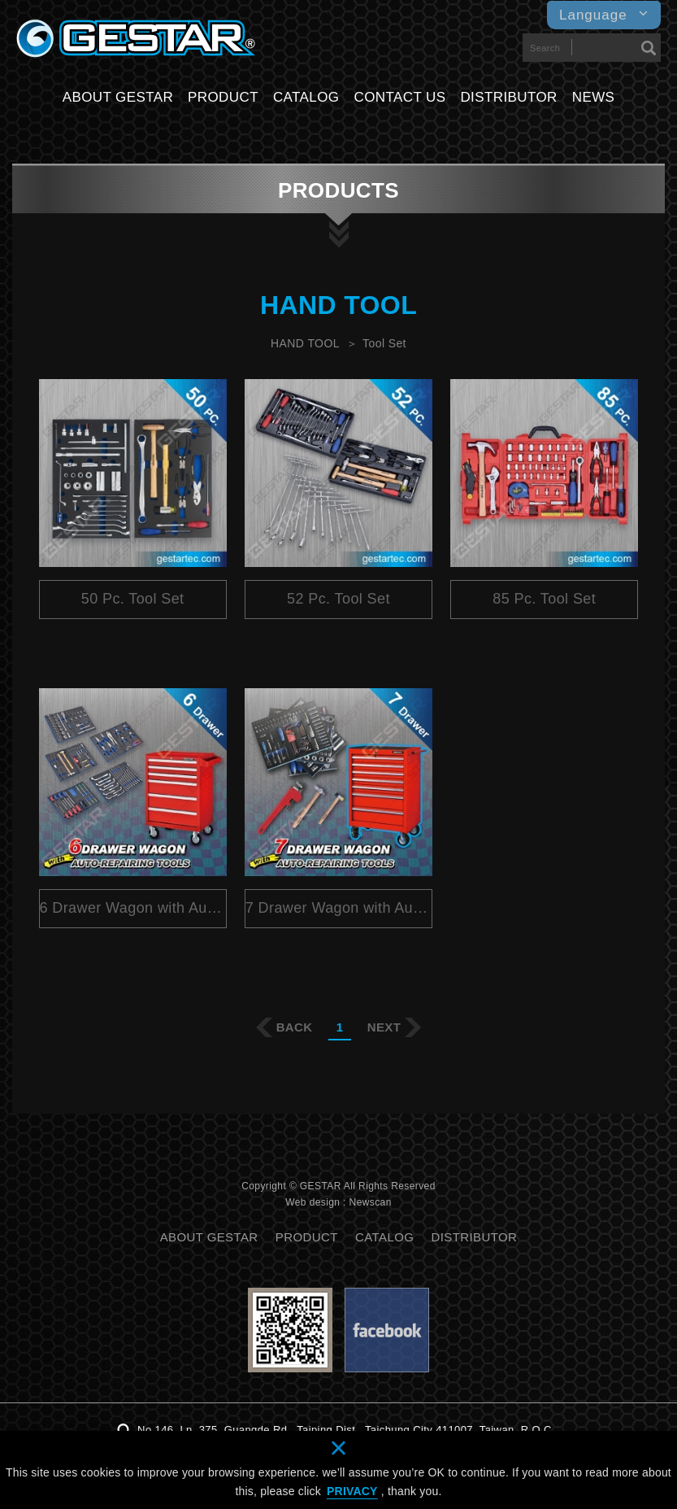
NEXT (384, 1027)
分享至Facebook (304, 1158)
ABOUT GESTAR (118, 97)
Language (604, 15)
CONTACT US (399, 97)
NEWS (593, 97)
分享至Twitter (369, 1158)
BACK (294, 1027)
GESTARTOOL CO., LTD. (135, 39)
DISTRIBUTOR (508, 97)
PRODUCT (223, 97)
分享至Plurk (336, 1158)
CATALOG (306, 97)
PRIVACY (352, 1491)
